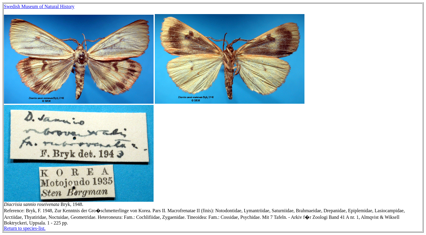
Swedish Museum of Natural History (39, 6)
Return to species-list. (25, 228)
